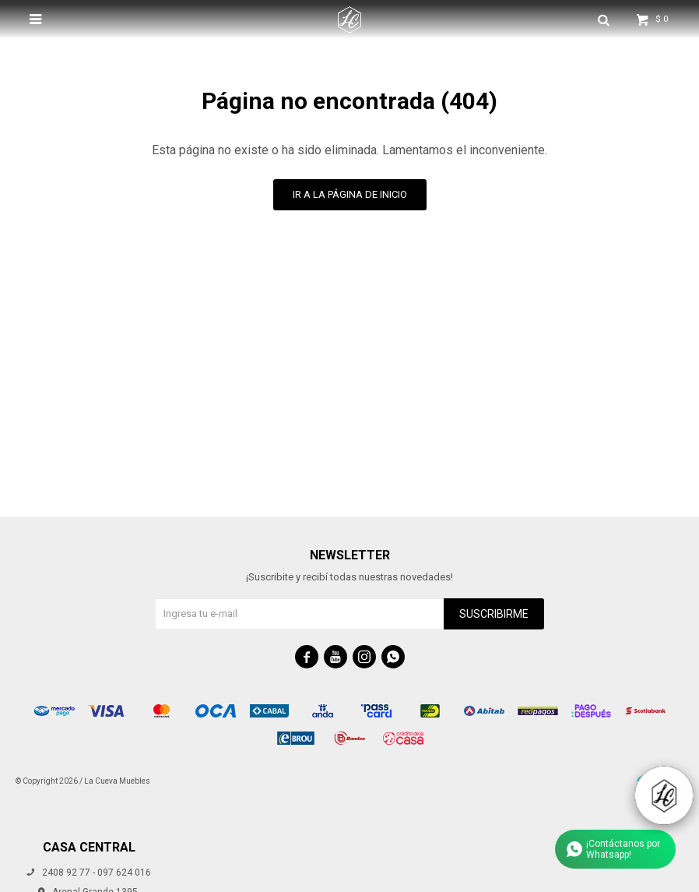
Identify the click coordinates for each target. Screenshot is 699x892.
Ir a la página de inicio (350, 194)
